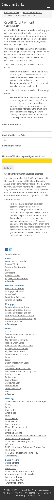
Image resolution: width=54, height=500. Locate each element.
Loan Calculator (12, 294)
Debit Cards (10, 468)
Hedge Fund (10, 430)
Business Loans (12, 374)
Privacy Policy (20, 492)
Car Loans (10, 365)
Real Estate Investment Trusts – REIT (22, 452)
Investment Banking (14, 477)
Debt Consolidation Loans (17, 362)
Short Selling (11, 450)
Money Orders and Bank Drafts (19, 471)
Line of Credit (11, 380)
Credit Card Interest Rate (13, 135)
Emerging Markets (13, 432)
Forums (19, 495)
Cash (7, 407)
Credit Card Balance (11, 124)
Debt (7, 391)
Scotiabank (10, 272)
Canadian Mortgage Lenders (18, 312)
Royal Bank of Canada (15, 261)
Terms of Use (35, 492)
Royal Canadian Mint (14, 480)
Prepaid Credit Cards (14, 342)
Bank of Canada (12, 275)
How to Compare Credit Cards (19, 345)
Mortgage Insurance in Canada (19, 315)
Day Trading (10, 410)
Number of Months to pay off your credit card (23, 156)
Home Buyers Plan (13, 321)
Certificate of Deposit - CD (17, 438)
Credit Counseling (13, 388)
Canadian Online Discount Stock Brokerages (25, 401)
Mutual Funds (11, 418)
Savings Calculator (13, 300)
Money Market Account (16, 427)
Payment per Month (11, 145)
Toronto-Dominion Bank (16, 267)
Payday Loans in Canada (16, 348)
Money (8, 404)
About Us (7, 492)
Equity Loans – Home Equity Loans (21, 371)
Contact (47, 492)
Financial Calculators (32, 12)
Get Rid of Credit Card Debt (18, 368)
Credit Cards (10, 337)
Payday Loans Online (15, 351)
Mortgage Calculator (14, 291)
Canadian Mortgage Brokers (18, 310)
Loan (7, 357)
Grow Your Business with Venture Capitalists (25, 435)
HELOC (8, 331)
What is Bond (11, 412)
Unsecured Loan (12, 382)
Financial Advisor (13, 424)
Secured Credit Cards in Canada (19, 334)
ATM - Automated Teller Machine (20, 474)
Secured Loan (11, 385)
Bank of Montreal (13, 264)
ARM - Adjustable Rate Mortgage (20, 318)
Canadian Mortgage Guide (17, 307)
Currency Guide (33, 495)
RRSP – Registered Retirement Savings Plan (25, 447)
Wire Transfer (11, 465)
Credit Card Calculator (15, 297)
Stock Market (11, 421)
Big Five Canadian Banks (16, 278)
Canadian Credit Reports (16, 354)
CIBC (7, 270)
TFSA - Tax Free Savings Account (20, 441)
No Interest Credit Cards (16, 340)
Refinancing (10, 377)
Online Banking (12, 462)
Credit (8, 360)
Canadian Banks (11, 12)
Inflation (9, 444)
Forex (7, 415)
